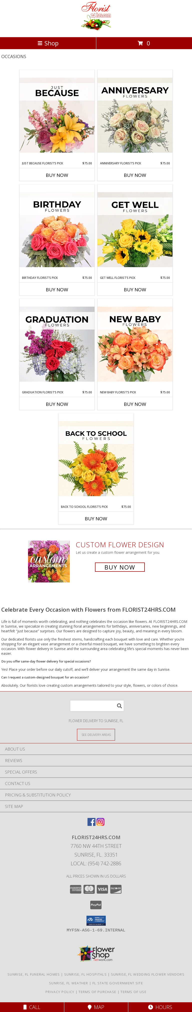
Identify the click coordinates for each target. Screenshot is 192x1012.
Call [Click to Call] (32, 1007)
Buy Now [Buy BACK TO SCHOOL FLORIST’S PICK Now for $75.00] (96, 518)
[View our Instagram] (100, 824)
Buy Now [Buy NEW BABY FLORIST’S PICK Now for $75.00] (135, 404)
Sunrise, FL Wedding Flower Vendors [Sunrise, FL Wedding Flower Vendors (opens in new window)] (147, 974)
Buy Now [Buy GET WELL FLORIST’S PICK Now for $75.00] (135, 289)
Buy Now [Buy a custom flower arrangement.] (119, 567)
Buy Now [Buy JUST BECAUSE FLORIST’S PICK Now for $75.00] (57, 175)
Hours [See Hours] (160, 1007)
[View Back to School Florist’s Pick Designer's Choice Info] (96, 459)
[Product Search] (97, 705)
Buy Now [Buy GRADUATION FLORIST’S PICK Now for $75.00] (57, 404)
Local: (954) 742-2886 (96, 863)
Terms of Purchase (97, 992)
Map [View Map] (96, 1007)
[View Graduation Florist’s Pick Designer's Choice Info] (57, 344)
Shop (48, 43)
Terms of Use (133, 992)
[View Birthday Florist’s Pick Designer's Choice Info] (57, 230)
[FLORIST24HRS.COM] (96, 29)
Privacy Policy (60, 992)
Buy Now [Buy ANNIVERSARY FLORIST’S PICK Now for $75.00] (135, 175)
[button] (96, 921)
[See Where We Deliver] (96, 734)
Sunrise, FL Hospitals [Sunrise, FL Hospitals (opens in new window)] (85, 974)
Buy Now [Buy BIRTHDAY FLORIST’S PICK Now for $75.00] (57, 289)
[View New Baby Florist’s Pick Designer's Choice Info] (135, 344)
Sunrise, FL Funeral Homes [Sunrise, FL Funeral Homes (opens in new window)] (34, 974)
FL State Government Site (117, 983)
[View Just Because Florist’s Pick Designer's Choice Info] (57, 115)
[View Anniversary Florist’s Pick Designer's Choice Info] (135, 115)
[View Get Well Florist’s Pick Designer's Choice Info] (135, 230)
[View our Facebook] (92, 824)
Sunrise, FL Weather (68, 983)
